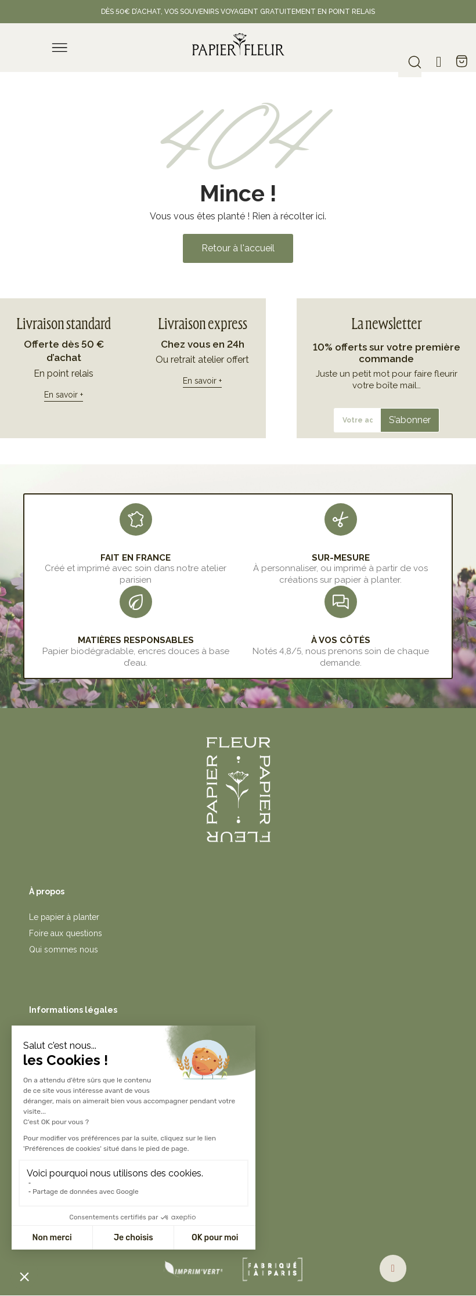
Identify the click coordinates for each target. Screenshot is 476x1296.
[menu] (59, 47)
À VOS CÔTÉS (340, 640)
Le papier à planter (64, 917)
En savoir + (63, 394)
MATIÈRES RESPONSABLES (136, 640)
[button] (238, 248)
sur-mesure (341, 558)
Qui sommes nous (63, 949)
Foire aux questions (65, 933)
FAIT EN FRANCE (135, 558)
